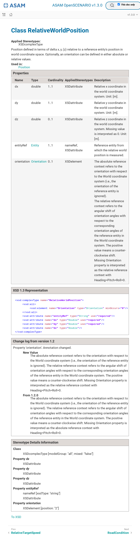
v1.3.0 (131, 14)
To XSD (16, 517)
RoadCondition (118, 533)
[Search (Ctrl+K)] (112, 5)
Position (24, 67)
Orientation (38, 161)
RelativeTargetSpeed (25, 533)
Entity (35, 145)
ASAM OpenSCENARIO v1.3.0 (77, 5)
